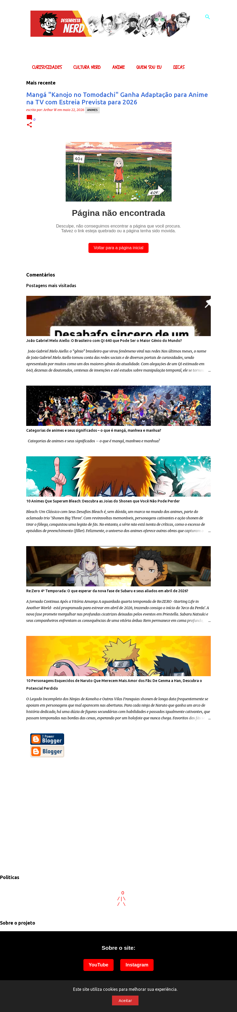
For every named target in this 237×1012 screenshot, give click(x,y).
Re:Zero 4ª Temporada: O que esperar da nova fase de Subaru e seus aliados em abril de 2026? (107, 591)
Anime (117, 67)
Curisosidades (45, 67)
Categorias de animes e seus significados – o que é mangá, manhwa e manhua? (93, 430)
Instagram (137, 965)
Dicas (177, 67)
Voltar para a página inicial (119, 248)
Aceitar (125, 1000)
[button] (29, 125)
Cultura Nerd (85, 67)
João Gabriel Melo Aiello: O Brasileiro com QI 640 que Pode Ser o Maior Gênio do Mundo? (104, 340)
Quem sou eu (147, 67)
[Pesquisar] (207, 17)
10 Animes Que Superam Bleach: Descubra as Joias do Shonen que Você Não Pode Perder (103, 501)
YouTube (98, 965)
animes (92, 110)
